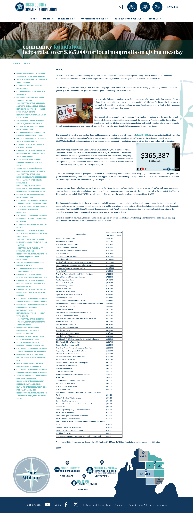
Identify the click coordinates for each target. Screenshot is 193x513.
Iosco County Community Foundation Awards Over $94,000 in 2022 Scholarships (31, 257)
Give (34, 18)
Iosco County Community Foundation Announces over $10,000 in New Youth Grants (31, 396)
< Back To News (21, 63)
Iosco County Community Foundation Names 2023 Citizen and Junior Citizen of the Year (31, 218)
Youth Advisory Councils (128, 18)
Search (120, 7)
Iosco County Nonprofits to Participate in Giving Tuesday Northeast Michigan (27, 331)
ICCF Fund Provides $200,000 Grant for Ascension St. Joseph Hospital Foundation (31, 209)
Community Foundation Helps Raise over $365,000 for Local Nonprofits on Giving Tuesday (30, 283)
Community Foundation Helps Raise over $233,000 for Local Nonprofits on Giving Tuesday (30, 322)
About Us (155, 18)
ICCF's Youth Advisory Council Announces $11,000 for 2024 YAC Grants (29, 162)
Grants (48, 18)
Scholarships (67, 18)
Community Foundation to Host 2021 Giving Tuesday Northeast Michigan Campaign (31, 292)
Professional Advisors (95, 18)
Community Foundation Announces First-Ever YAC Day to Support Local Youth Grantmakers (30, 153)
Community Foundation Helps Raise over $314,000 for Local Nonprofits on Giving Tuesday (31, 233)
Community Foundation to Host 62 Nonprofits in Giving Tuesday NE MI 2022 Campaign (31, 242)
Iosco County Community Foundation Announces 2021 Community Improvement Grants (31, 307)
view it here (142, 135)
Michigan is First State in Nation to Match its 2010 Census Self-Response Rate (31, 357)
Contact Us (172, 7)
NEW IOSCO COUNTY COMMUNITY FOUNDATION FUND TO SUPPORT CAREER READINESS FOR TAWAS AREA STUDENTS (30, 189)
